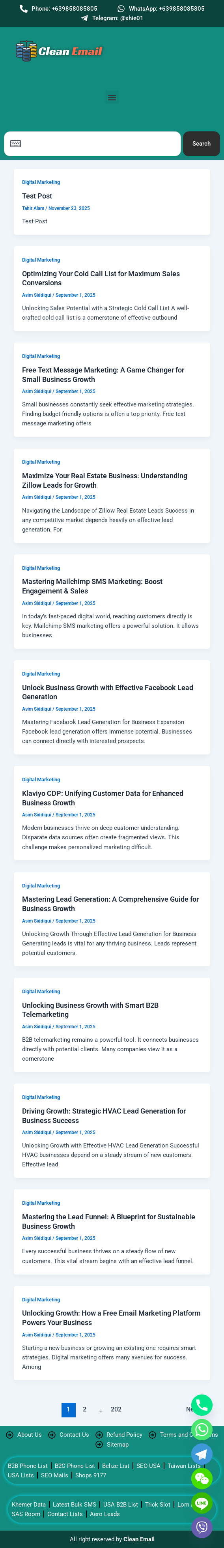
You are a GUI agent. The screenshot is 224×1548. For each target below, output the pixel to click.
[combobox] (92, 143)
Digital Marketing (41, 182)
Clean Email (139, 1539)
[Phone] (202, 1405)
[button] (112, 97)
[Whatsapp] (202, 1429)
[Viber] (202, 1527)
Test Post (37, 196)
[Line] (202, 1503)
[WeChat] (202, 1478)
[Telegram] (202, 1454)
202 (116, 1409)
